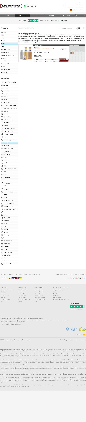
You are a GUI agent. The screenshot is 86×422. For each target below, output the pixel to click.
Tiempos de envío (39, 292)
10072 (66, 45)
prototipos (3, 294)
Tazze (84, 359)
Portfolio (52, 15)
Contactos (66, 15)
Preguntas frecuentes (58, 290)
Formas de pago (39, 295)
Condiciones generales (21, 274)
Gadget (26, 28)
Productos (22, 15)
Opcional (3, 301)
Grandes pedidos (5, 295)
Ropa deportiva (22, 295)
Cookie (38, 274)
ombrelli (8, 361)
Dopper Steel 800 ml (39, 45)
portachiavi (2, 361)
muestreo (3, 292)
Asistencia (10, 274)
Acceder (83, 340)
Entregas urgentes (5, 299)
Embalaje (3, 297)
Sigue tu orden (73, 274)
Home (7, 15)
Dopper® (31, 28)
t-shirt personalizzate (39, 353)
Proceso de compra (40, 297)
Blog (36, 301)
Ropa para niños (22, 294)
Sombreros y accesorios (24, 299)
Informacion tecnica (40, 299)
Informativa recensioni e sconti (61, 299)
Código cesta (81, 274)
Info (37, 15)
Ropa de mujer (21, 292)
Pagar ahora (59, 274)
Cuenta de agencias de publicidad (68, 340)
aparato (20, 301)
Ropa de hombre (22, 290)
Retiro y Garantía (39, 290)
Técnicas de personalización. (42, 294)
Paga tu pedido (57, 294)
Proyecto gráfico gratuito (7, 290)
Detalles (73, 45)
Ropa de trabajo (22, 297)
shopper (16, 361)
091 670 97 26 (31, 7)
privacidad (32, 274)
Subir (65, 274)
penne (12, 361)
